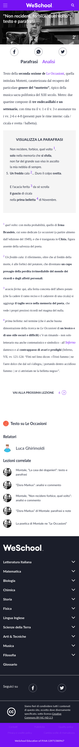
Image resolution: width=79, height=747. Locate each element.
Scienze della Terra (17, 627)
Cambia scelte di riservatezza (59, 732)
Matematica (12, 571)
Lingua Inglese (13, 618)
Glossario (10, 664)
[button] (5, 5)
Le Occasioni (55, 73)
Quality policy (66, 726)
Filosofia (9, 655)
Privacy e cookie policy (20, 732)
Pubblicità (39, 726)
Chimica (9, 590)
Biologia (9, 580)
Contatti (13, 726)
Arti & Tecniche (14, 636)
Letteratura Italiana (17, 562)
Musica (8, 646)
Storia (7, 599)
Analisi (48, 61)
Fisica (7, 608)
